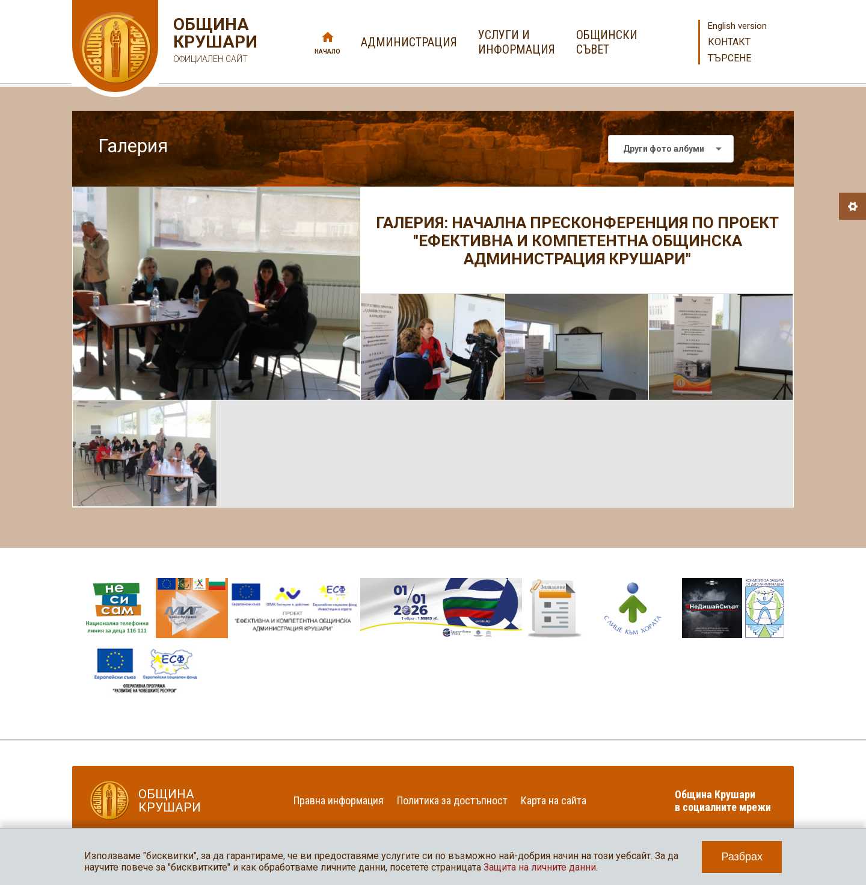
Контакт (729, 42)
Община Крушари (213, 42)
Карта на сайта (553, 800)
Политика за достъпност (452, 800)
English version (737, 25)
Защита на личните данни (540, 867)
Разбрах (742, 857)
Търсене (729, 58)
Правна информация (338, 800)
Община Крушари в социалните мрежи (723, 800)
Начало (327, 51)
